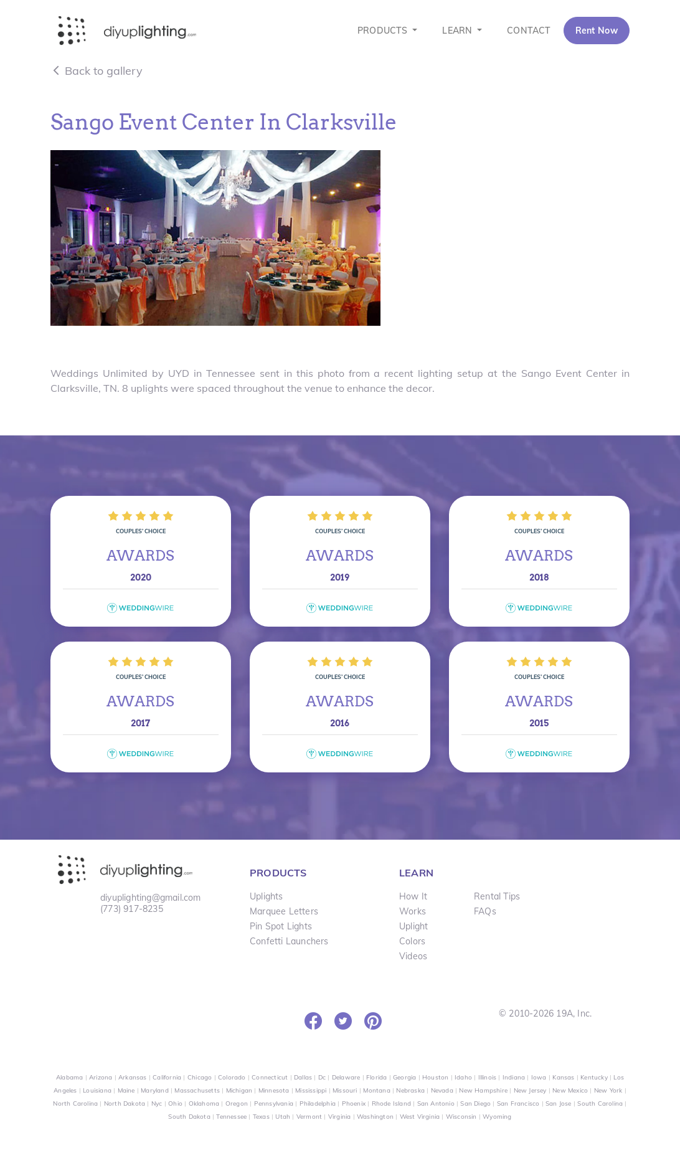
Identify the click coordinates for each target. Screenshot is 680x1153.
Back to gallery (96, 71)
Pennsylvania (273, 1103)
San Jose (558, 1103)
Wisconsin (461, 1117)
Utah (282, 1117)
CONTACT (528, 30)
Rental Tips (497, 896)
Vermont (309, 1117)
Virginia (339, 1117)
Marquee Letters (284, 911)
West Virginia (420, 1117)
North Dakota (124, 1103)
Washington (375, 1117)
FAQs (485, 911)
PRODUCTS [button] (383, 30)
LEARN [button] (458, 30)
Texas (261, 1117)
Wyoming (497, 1117)
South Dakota (189, 1117)
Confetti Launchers (289, 941)
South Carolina (600, 1103)
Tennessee (231, 1117)
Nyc (157, 1103)
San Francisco (518, 1103)
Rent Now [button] (596, 30)
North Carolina (75, 1103)
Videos (413, 956)
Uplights (266, 896)
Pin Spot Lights (281, 926)
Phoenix (354, 1103)
